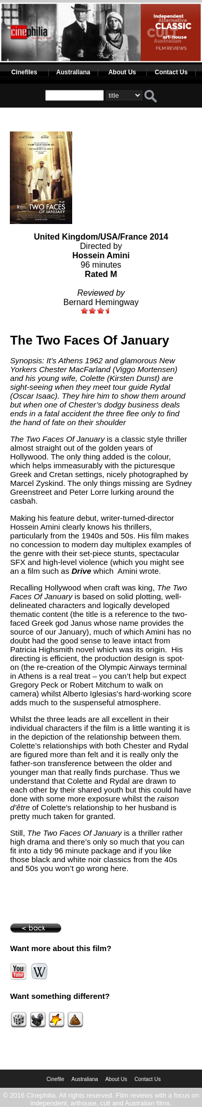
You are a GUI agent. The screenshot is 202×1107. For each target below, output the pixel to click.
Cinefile (55, 1079)
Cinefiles (24, 72)
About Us (122, 72)
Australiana (73, 72)
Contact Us (171, 72)
